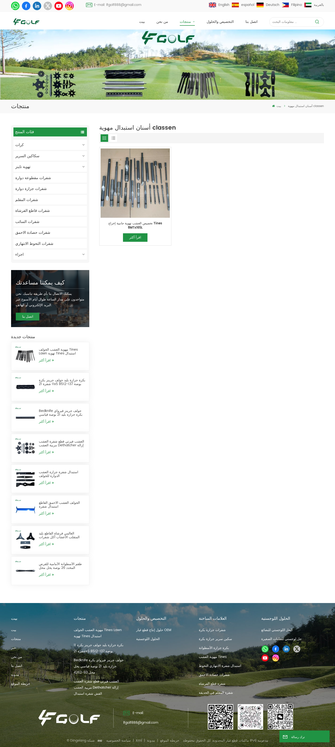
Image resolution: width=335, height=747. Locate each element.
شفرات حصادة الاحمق (32, 233)
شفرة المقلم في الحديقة (216, 692)
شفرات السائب (27, 222)
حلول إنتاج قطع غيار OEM (153, 630)
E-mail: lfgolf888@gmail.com (113, 5)
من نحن (162, 22)
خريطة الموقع (20, 683)
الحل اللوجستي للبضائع (277, 630)
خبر (13, 648)
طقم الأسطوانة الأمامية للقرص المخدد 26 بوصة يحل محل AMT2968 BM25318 (60, 566)
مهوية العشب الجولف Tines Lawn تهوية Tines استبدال (58, 352)
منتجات (186, 22)
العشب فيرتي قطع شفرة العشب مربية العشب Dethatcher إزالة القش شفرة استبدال (61, 443)
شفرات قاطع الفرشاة (32, 211)
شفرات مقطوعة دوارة (33, 178)
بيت (142, 22)
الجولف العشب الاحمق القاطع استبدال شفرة (59, 505)
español (243, 5)
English (219, 5)
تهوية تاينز (22, 167)
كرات (19, 145)
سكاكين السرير (27, 156)
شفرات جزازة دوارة (31, 189)
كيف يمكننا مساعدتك (40, 282)
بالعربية (314, 5)
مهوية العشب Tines (213, 657)
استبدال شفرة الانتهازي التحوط (220, 666)
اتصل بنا (251, 22)
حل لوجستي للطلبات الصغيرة (281, 639)
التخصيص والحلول (220, 22)
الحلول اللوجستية (148, 639)
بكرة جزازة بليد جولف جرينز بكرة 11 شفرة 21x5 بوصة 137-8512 (62, 382)
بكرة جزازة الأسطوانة (214, 648)
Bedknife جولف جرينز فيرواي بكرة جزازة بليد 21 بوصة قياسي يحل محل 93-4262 (60, 413)
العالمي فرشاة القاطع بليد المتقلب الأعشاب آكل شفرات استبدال (59, 535)
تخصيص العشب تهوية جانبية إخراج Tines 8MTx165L (135, 225)
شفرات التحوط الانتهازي (34, 244)
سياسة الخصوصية (118, 740)
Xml (139, 740)
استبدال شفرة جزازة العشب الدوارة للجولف (58, 474)
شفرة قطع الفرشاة (212, 683)
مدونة (15, 674)
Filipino (292, 5)
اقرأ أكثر (46, 360)
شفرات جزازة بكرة (212, 630)
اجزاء (19, 254)
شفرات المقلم (26, 200)
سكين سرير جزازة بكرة (215, 639)
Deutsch (268, 5)
